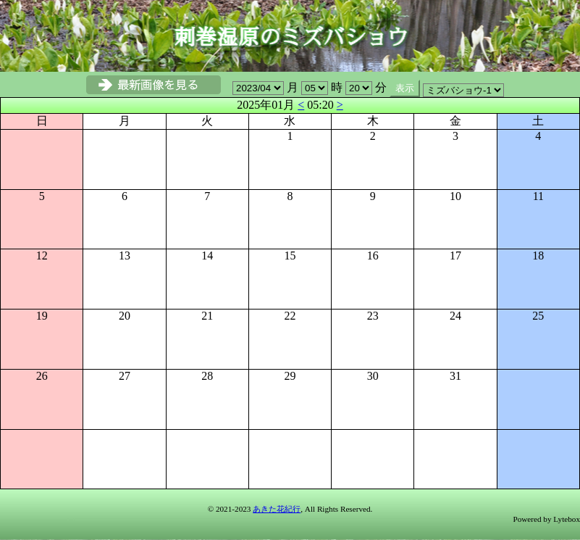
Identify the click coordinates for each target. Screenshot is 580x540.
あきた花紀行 (276, 508)
